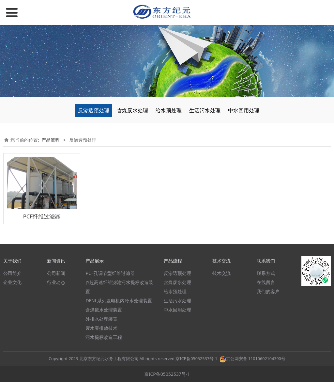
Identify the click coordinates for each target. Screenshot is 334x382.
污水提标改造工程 (103, 337)
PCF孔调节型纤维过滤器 (110, 273)
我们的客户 (268, 291)
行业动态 (56, 282)
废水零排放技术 (101, 328)
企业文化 (12, 282)
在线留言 (266, 282)
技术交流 (221, 273)
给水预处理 (169, 110)
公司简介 (12, 273)
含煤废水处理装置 (103, 310)
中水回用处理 (243, 110)
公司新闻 (56, 273)
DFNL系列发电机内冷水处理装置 (118, 300)
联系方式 (266, 273)
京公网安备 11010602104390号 (252, 358)
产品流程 (50, 140)
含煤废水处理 (132, 110)
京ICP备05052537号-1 (196, 358)
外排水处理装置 (101, 319)
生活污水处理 (204, 110)
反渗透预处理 (93, 110)
